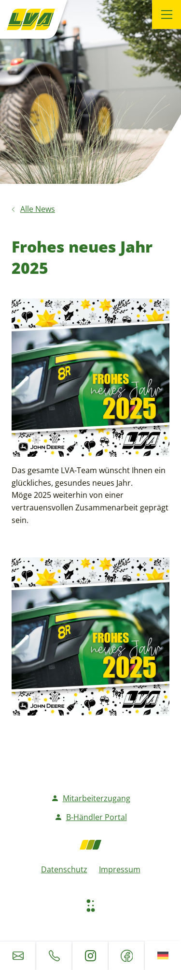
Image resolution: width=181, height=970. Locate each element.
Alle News (37, 209)
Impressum (119, 869)
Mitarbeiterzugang (90, 798)
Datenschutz (64, 869)
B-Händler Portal (91, 817)
